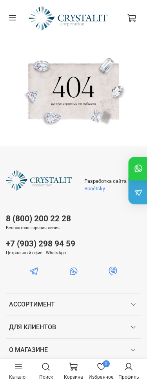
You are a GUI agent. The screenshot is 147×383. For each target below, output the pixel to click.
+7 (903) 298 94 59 (40, 243)
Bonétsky (94, 189)
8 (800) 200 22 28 (38, 218)
